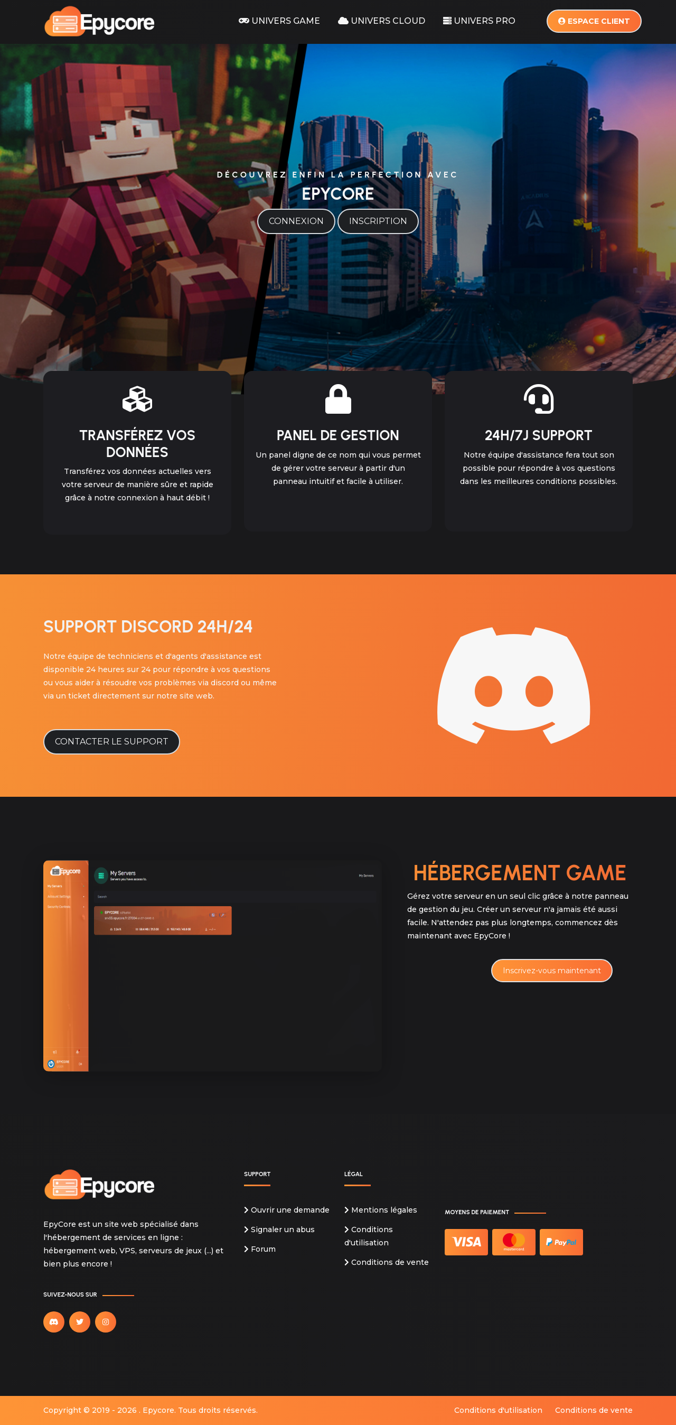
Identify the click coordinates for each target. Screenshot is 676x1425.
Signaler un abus (279, 1229)
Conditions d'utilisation (498, 1410)
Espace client (594, 20)
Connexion (296, 221)
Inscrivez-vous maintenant (552, 970)
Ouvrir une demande (287, 1210)
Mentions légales (380, 1210)
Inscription (378, 221)
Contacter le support (111, 742)
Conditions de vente (386, 1262)
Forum (260, 1249)
